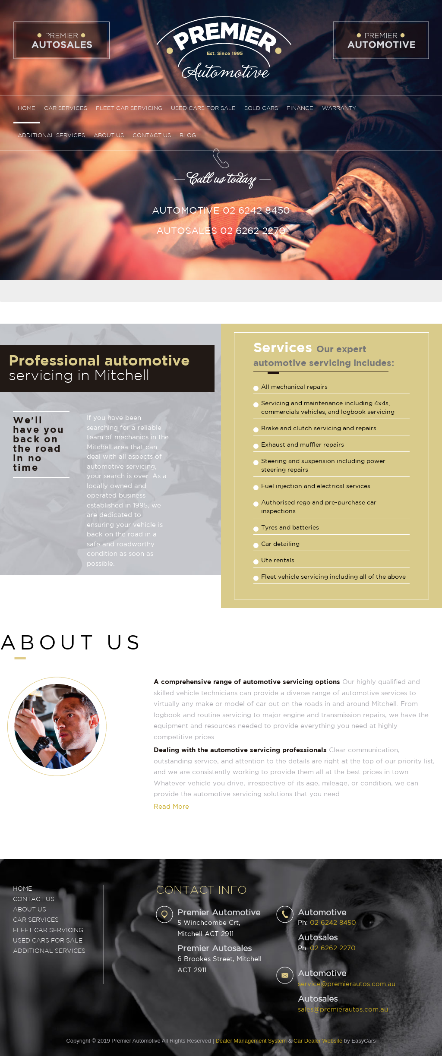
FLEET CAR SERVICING (48, 930)
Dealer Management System (251, 1040)
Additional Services (51, 135)
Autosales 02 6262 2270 (221, 231)
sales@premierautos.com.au (343, 1009)
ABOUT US (29, 909)
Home (26, 108)
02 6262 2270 (333, 948)
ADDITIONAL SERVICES (49, 951)
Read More (171, 807)
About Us (109, 135)
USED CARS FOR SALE (47, 940)
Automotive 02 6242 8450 (221, 211)
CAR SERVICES (36, 920)
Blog (188, 135)
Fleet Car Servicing (129, 108)
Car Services (65, 108)
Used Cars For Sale (203, 108)
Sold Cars (261, 108)
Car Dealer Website (318, 1040)
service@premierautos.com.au (346, 984)
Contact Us (152, 135)
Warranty (339, 108)
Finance (300, 108)
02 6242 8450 (333, 923)
